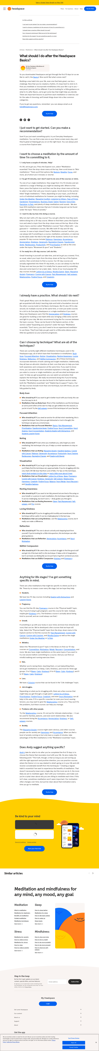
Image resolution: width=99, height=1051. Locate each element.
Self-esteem (72, 274)
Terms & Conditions (20, 842)
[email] (57, 981)
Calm (39, 671)
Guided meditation (20, 918)
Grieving (31, 682)
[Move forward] (93, 873)
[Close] (96, 1044)
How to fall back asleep (42, 915)
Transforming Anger (39, 428)
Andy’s (22, 752)
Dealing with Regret (57, 456)
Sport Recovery (72, 481)
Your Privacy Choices (73, 1039)
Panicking (23, 204)
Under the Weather (27, 199)
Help (81, 9)
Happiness (57, 239)
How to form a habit (41, 940)
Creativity (50, 277)
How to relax (18, 945)
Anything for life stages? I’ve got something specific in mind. (40, 36)
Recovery (59, 649)
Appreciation (25, 242)
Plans (62, 9)
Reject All (73, 1044)
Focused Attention (31, 356)
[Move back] (89, 873)
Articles (22, 50)
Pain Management (59, 274)
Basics (35, 77)
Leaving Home (25, 599)
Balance (53, 481)
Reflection (32, 359)
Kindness (34, 242)
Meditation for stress (21, 942)
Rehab (52, 649)
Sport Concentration (36, 431)
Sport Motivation (66, 696)
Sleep (67, 271)
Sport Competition (66, 428)
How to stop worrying (42, 937)
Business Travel (47, 201)
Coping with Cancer (43, 274)
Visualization (51, 356)
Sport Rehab (61, 481)
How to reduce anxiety (21, 948)
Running (62, 201)
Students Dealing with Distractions (57, 431)
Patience (49, 239)
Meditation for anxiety (21, 937)
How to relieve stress (21, 940)
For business (69, 9)
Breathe (64, 172)
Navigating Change (55, 242)
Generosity (43, 242)
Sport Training (72, 453)
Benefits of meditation (21, 915)
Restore (57, 172)
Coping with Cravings (34, 635)
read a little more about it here (60, 473)
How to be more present (42, 945)
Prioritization (55, 244)
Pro (32, 504)
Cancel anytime (31, 842)
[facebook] (21, 120)
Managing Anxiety (50, 451)
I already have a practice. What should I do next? (36, 30)
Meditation (29, 50)
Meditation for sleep (41, 913)
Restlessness (30, 244)
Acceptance (67, 239)
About (76, 9)
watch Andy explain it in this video (34, 473)
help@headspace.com (29, 107)
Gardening (24, 201)
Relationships (25, 277)
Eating (56, 201)
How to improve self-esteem (42, 949)
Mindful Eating (58, 271)
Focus (70, 172)
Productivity (41, 244)
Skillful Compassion (48, 359)
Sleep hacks (38, 921)
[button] (29, 120)
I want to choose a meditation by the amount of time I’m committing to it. (43, 27)
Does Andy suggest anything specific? (33, 39)
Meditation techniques (21, 921)
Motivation (44, 649)
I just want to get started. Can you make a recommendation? (40, 24)
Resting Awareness (64, 356)
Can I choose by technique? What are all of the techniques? (40, 33)
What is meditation (20, 910)
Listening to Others (58, 199)
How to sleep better (41, 910)
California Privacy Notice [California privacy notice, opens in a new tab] (13, 1043)
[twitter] (25, 120)
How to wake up (40, 918)
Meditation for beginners (22, 913)
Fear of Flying (72, 199)
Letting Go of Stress (44, 271)
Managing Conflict (43, 199)
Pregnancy (30, 274)
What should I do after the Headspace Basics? (49, 50)
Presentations (34, 201)
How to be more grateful (43, 942)
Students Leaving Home (30, 433)
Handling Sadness (64, 451)
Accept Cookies (73, 1048)
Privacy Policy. (28, 987)
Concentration (69, 649)
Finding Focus (36, 277)
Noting (42, 356)
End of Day (71, 201)
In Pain (30, 204)
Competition (34, 649)
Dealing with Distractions (60, 597)
